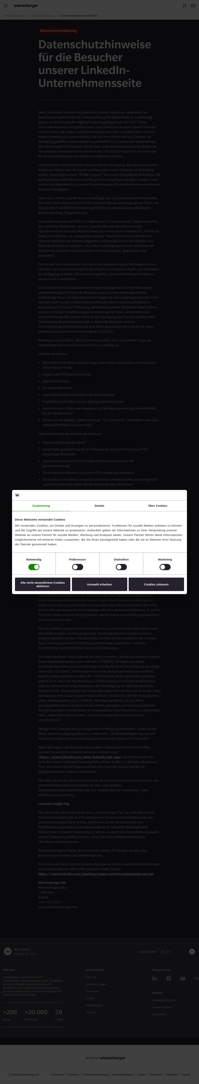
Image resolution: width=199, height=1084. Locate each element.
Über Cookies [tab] (157, 505)
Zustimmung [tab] (41, 505)
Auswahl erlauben (99, 584)
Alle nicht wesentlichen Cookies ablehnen (42, 584)
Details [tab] (99, 505)
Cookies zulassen (156, 584)
